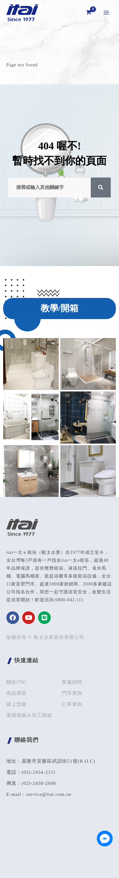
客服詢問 (72, 682)
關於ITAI (16, 682)
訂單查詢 (72, 704)
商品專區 (16, 693)
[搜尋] (101, 187)
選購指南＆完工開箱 (29, 715)
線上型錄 (16, 704)
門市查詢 (72, 693)
